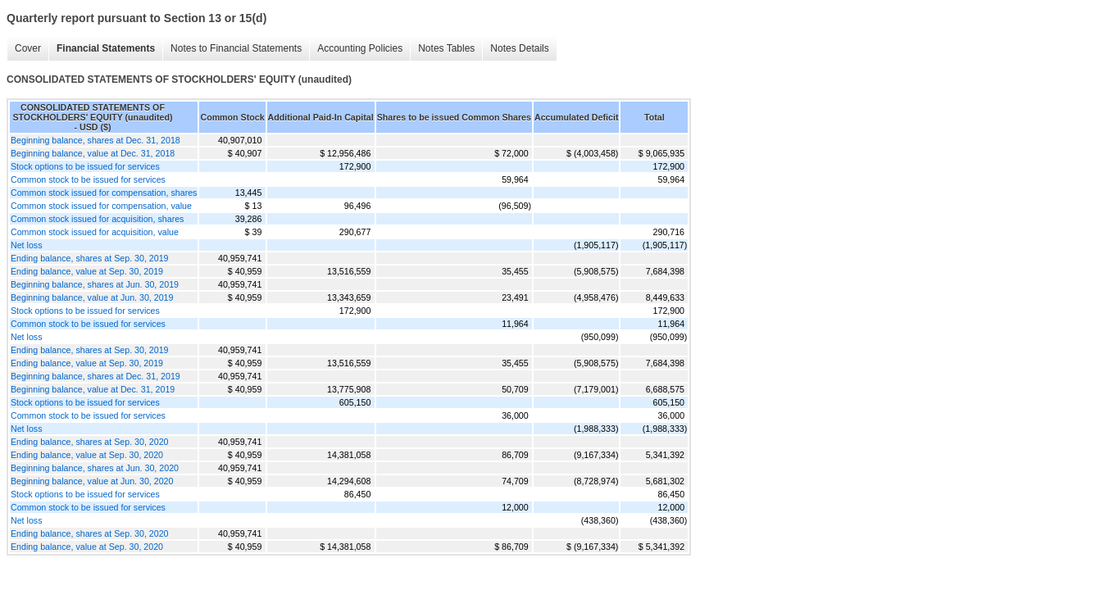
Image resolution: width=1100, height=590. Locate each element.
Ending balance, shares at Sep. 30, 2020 (90, 442)
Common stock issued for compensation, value (101, 206)
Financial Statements (106, 48)
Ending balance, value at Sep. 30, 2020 (87, 455)
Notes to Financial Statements (236, 48)
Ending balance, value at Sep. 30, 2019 (87, 271)
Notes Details (519, 48)
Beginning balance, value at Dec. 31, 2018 (93, 153)
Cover (28, 48)
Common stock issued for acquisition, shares (97, 219)
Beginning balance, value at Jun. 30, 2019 (92, 297)
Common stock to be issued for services (88, 179)
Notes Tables (446, 48)
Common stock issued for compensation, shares (104, 192)
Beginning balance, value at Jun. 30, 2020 (92, 481)
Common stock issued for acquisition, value (95, 232)
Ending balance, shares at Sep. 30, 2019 (90, 258)
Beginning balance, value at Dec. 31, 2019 (93, 389)
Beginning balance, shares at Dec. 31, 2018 (95, 140)
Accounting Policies (359, 48)
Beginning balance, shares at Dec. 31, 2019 (95, 376)
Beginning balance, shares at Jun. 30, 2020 (95, 468)
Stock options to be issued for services (85, 166)
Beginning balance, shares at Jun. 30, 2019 (95, 284)
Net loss (27, 245)
